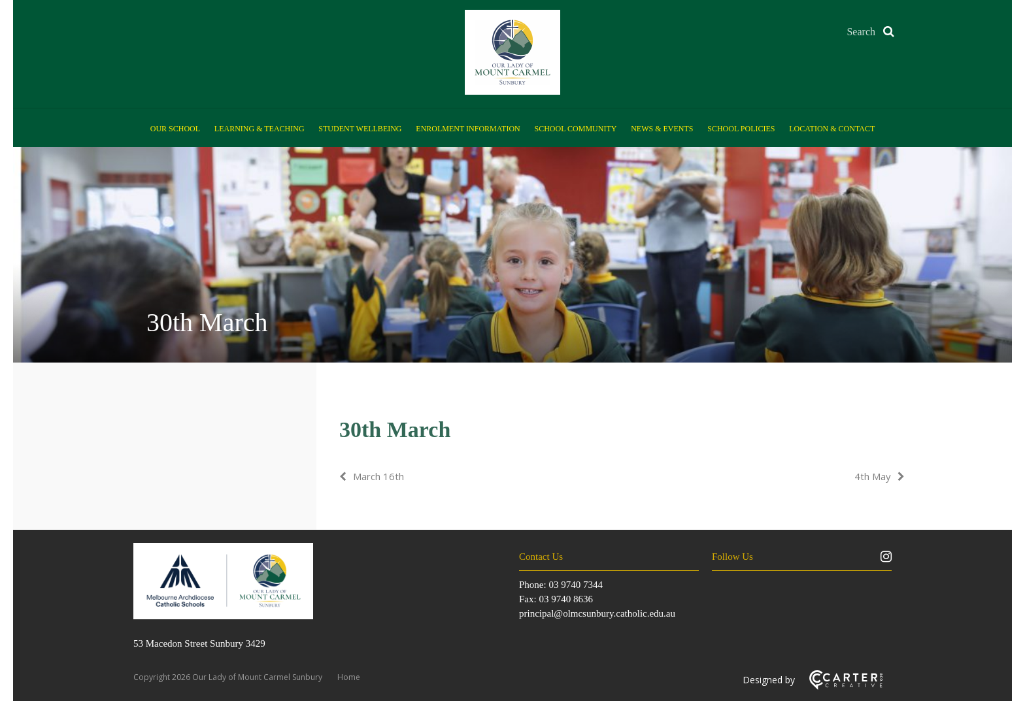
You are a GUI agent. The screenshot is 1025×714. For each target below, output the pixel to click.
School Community (576, 128)
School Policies (741, 128)
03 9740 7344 (575, 584)
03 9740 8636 (566, 599)
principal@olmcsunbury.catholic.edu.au (597, 613)
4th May (872, 476)
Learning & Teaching (259, 128)
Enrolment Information (468, 128)
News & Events (662, 128)
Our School (175, 128)
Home (348, 677)
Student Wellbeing (359, 128)
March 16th (378, 476)
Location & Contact (832, 128)
